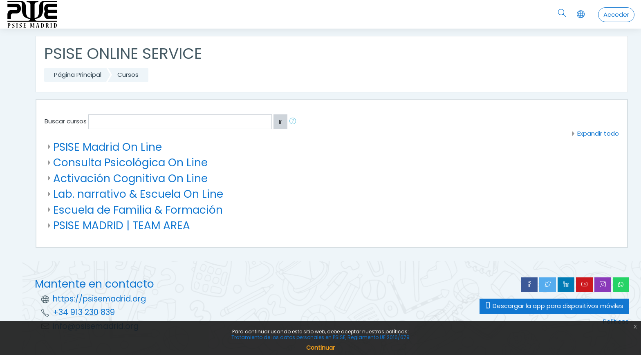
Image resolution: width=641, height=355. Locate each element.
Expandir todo (598, 133)
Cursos (128, 74)
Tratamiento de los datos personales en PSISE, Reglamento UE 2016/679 (320, 337)
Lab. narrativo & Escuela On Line (138, 193)
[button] (294, 122)
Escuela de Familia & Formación (138, 209)
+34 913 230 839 (84, 312)
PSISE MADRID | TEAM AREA (121, 225)
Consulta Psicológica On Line (130, 162)
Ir (280, 121)
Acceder (616, 14)
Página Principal (77, 74)
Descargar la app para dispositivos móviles (554, 305)
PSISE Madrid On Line (107, 146)
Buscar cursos (66, 121)
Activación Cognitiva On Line (130, 178)
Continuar (320, 348)
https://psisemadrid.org (99, 298)
